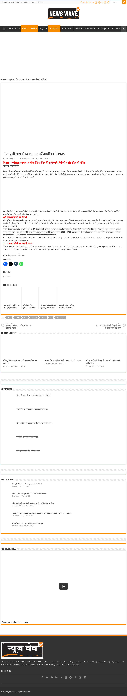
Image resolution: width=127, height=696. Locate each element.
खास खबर (13, 29)
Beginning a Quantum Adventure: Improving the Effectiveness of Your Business (41, 513)
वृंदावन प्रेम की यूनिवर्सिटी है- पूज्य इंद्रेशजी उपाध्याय (63, 360)
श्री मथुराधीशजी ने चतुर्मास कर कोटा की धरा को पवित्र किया (34, 423)
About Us (41, 2)
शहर (24, 29)
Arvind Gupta (10, 158)
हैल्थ (77, 29)
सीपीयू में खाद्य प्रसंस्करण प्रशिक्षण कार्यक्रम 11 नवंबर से (33, 395)
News (33, 2)
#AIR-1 (9, 318)
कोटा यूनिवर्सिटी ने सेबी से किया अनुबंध (28, 451)
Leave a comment (44, 158)
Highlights (103, 29)
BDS (51, 318)
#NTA (25, 318)
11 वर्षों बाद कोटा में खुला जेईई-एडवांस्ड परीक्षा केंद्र (27, 523)
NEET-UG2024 (60, 318)
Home (26, 2)
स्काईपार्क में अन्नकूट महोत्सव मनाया (27, 437)
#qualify (33, 318)
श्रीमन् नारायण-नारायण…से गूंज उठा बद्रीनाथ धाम (27, 484)
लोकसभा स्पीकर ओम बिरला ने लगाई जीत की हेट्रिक (19, 325)
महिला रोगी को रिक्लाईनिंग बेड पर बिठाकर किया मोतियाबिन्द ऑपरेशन (33, 503)
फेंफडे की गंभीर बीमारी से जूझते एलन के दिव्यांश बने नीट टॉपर (107, 325)
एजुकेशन (53, 29)
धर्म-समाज (88, 29)
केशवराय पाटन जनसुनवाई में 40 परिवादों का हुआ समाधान (29, 494)
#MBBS (17, 318)
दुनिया (42, 29)
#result (43, 318)
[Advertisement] (63, 52)
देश (33, 29)
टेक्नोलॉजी (66, 29)
